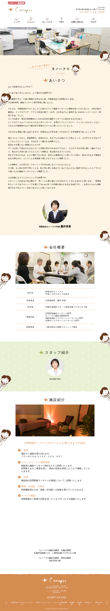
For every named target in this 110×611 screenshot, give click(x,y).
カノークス (47, 20)
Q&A (61, 20)
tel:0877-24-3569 (56, 597)
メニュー (31, 20)
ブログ (93, 20)
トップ (17, 20)
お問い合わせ (77, 20)
